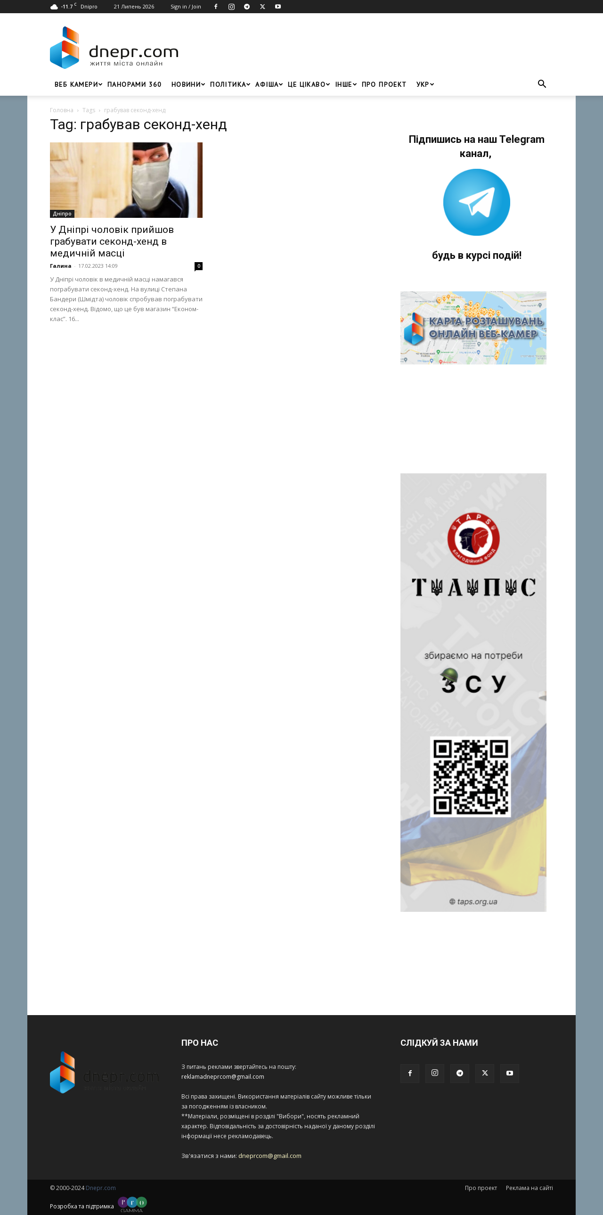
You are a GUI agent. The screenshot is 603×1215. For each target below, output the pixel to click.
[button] (541, 85)
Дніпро (62, 213)
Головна (61, 110)
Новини (188, 84)
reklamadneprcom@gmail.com (222, 1077)
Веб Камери (79, 84)
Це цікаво (309, 84)
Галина (61, 265)
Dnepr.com (101, 1188)
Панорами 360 (134, 84)
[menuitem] (423, 84)
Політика (230, 84)
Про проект (384, 84)
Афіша (269, 84)
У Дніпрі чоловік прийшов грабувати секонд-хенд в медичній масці (112, 241)
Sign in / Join (186, 6)
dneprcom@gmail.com (270, 1155)
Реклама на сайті (529, 1188)
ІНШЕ (346, 84)
